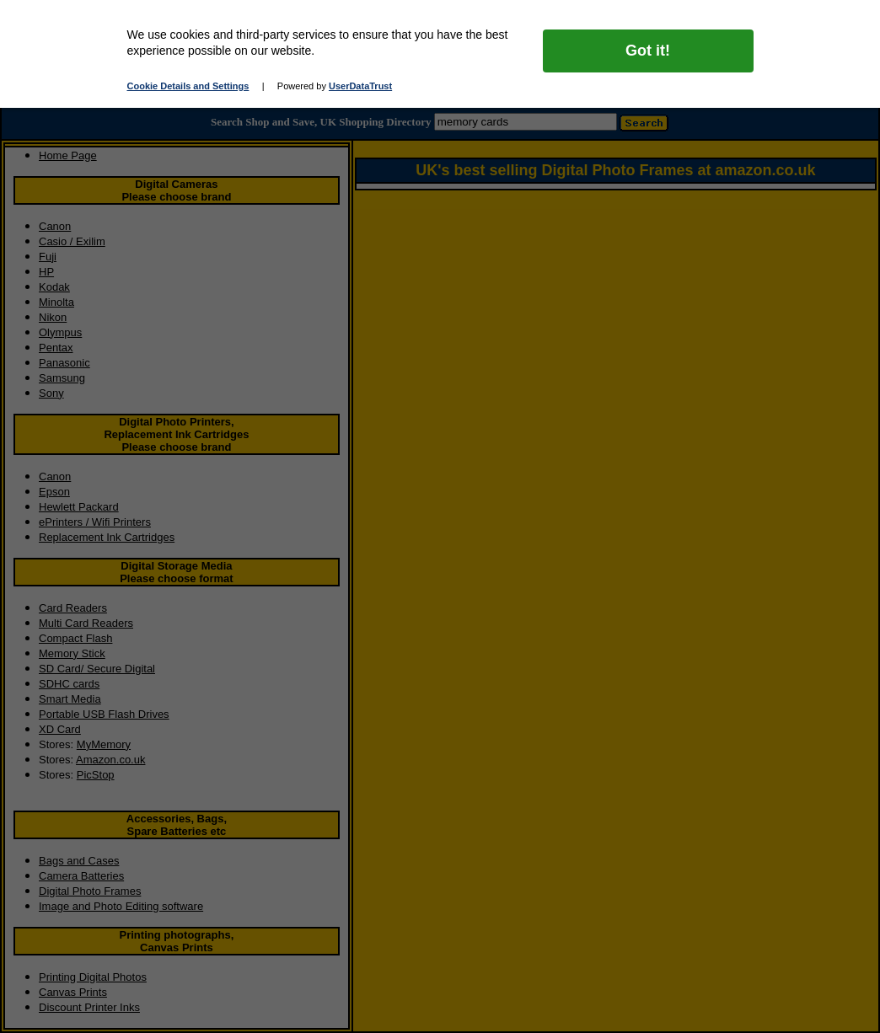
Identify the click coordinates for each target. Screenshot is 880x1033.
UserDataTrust (360, 86)
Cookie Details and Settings (188, 86)
